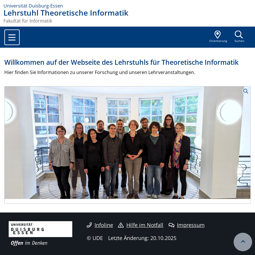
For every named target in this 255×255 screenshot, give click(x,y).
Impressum (187, 224)
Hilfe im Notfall (140, 224)
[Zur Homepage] (127, 5)
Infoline (100, 224)
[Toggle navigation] (12, 37)
